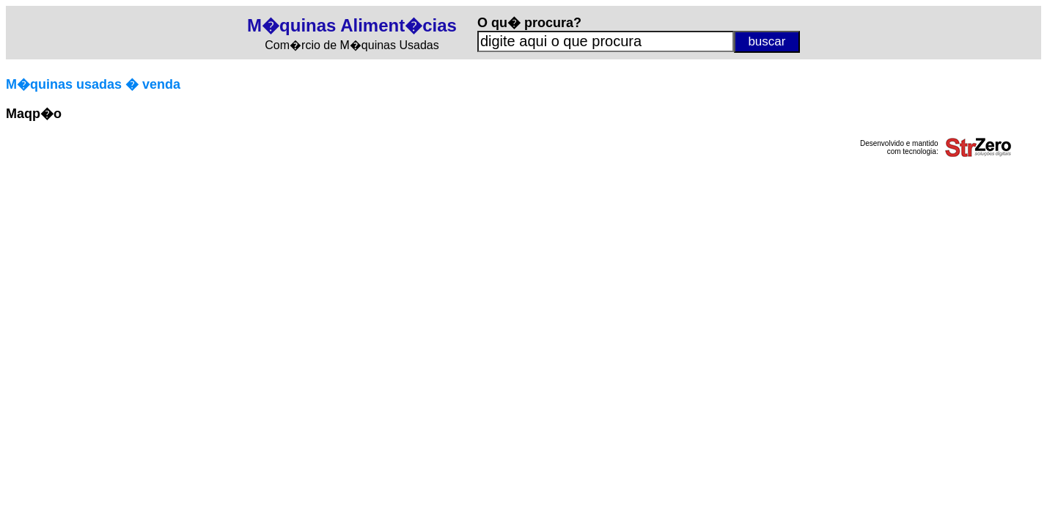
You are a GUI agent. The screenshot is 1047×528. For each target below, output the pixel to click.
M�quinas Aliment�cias (352, 25)
